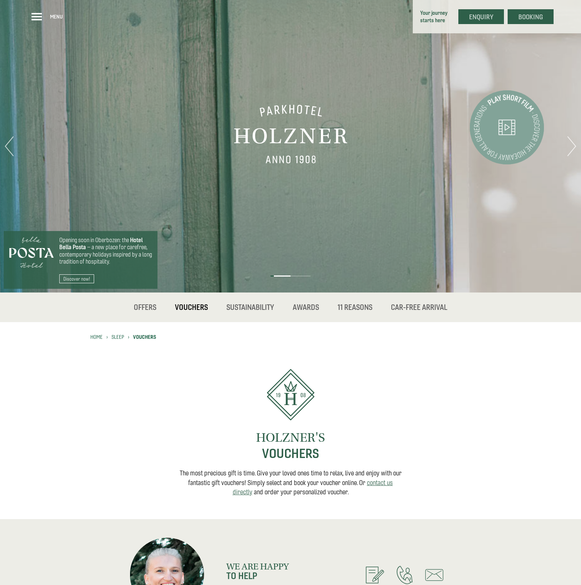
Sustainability (250, 307)
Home (96, 337)
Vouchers (191, 307)
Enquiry (481, 17)
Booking (530, 17)
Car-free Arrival (419, 307)
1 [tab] (280, 276)
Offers (145, 307)
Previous (9, 146)
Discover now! (76, 279)
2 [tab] (300, 276)
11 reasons (355, 307)
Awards (306, 307)
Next (571, 146)
